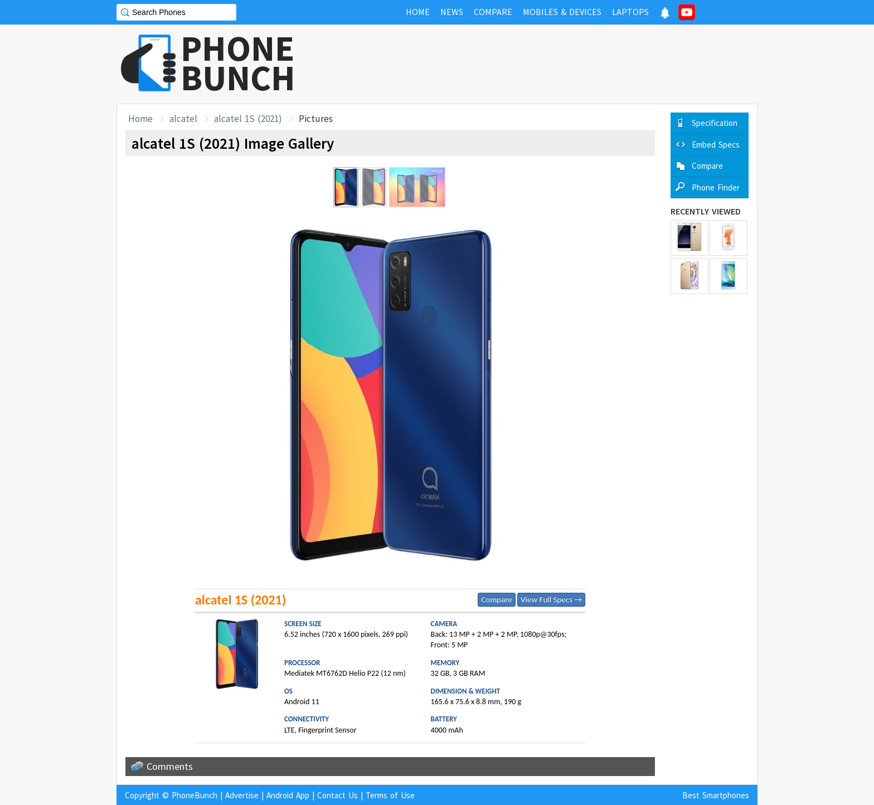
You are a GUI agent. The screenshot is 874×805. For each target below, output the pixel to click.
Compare (496, 599)
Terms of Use (390, 795)
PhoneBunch (194, 795)
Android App (287, 795)
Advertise (242, 795)
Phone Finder (716, 187)
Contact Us (337, 795)
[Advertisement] (555, 64)
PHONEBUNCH (238, 62)
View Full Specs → (551, 599)
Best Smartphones (715, 795)
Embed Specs (716, 144)
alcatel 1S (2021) (248, 119)
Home (140, 119)
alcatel (183, 119)
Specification (714, 123)
